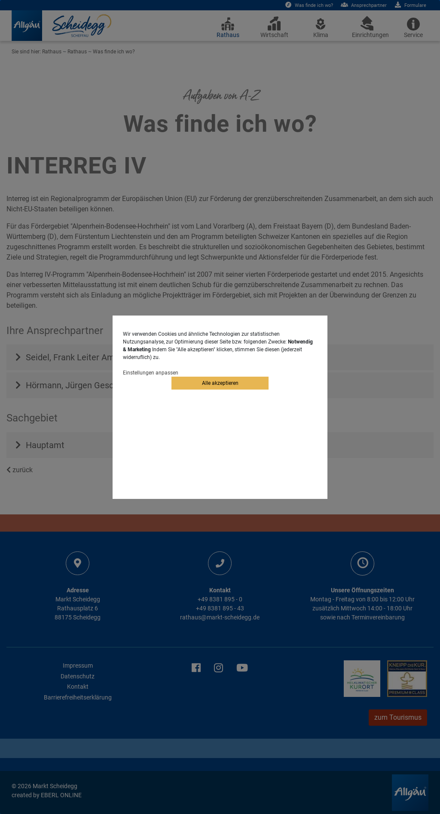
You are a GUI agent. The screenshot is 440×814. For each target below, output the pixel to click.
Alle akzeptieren (220, 383)
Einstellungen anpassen (150, 373)
